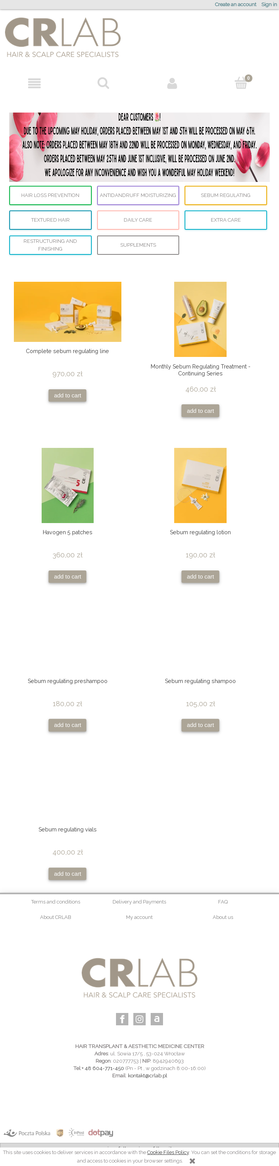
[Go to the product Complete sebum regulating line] (67, 312)
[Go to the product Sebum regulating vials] (67, 791)
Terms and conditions (55, 902)
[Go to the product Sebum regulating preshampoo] (67, 642)
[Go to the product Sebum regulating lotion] (200, 485)
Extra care (226, 220)
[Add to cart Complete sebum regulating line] (67, 395)
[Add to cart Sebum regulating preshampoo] (67, 725)
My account (139, 917)
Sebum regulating (225, 195)
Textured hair (50, 220)
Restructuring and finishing (50, 245)
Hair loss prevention (50, 195)
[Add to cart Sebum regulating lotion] (200, 576)
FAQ (223, 902)
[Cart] (241, 82)
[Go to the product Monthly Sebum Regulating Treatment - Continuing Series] (200, 319)
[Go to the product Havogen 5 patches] (67, 485)
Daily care (138, 220)
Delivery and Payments (139, 902)
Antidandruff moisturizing (138, 195)
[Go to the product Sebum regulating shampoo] (200, 642)
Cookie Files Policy (168, 1152)
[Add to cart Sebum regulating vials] (67, 874)
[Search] (103, 82)
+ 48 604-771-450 (103, 1068)
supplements (138, 245)
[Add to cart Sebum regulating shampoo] (200, 725)
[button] (34, 83)
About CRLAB (55, 917)
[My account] (172, 83)
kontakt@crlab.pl (147, 1075)
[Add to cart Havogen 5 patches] (67, 576)
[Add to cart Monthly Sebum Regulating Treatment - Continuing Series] (200, 410)
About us (223, 917)
